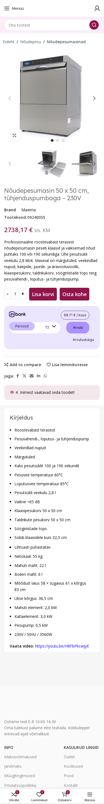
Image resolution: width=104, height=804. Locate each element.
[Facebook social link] (17, 376)
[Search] (52, 25)
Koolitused (73, 766)
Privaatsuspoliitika (20, 785)
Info (8, 747)
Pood (68, 775)
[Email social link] (31, 376)
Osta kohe (74, 294)
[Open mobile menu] (14, 8)
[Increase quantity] (22, 293)
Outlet (69, 756)
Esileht (8, 41)
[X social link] (24, 376)
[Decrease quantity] (7, 293)
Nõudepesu (30, 41)
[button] (9, 98)
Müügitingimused (19, 775)
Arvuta (78, 327)
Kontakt (71, 785)
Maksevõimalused (20, 756)
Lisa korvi (43, 294)
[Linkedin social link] (38, 376)
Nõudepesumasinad (66, 41)
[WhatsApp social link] (45, 376)
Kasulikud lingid (81, 747)
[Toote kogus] (15, 293)
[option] (52, 140)
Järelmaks (13, 766)
